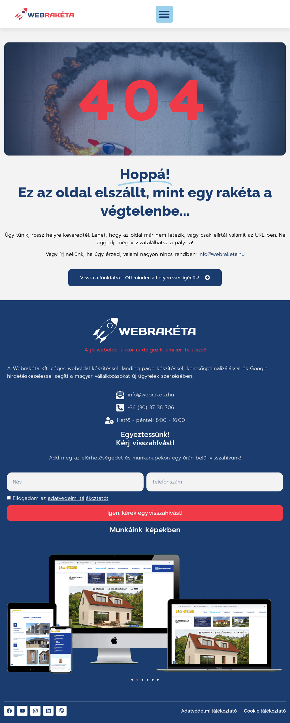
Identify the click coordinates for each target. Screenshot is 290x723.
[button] (164, 14)
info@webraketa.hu (222, 254)
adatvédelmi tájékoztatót (78, 498)
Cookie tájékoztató (265, 711)
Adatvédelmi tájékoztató (209, 711)
